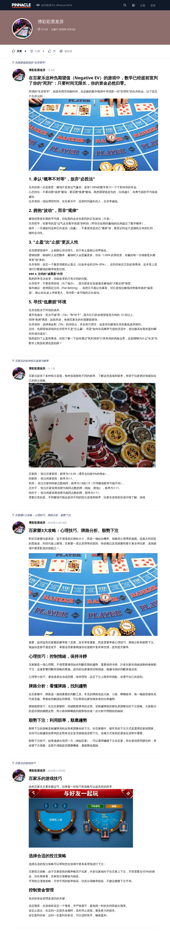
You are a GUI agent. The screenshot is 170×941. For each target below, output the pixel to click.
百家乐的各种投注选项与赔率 (32, 361)
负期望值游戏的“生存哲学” (30, 62)
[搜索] (124, 5)
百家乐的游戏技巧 (25, 763)
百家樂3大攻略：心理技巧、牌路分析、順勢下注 (43, 515)
